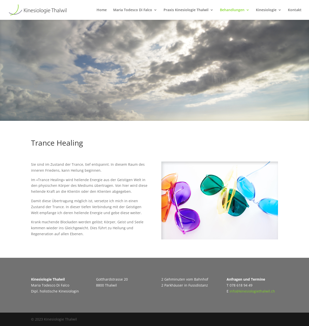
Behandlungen (232, 10)
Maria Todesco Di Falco (132, 10)
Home (102, 10)
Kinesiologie (266, 10)
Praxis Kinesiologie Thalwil (186, 10)
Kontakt (295, 10)
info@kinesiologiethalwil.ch (252, 291)
